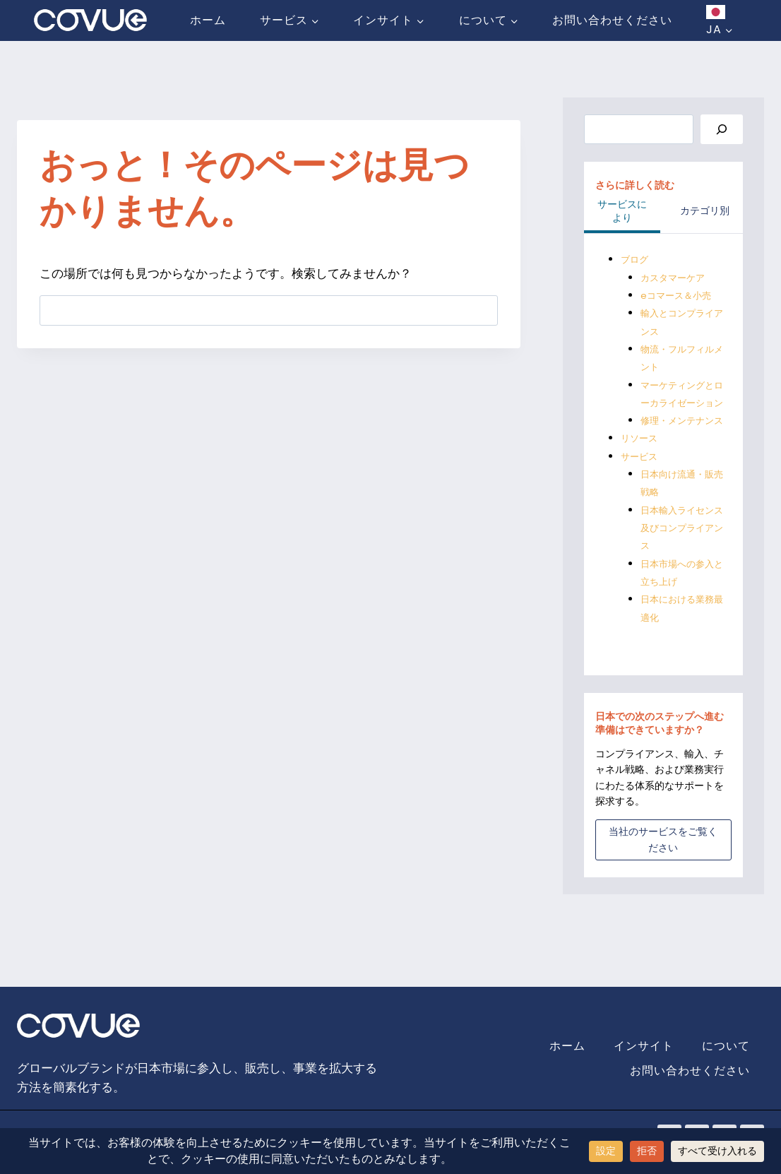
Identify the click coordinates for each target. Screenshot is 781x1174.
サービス (640, 492)
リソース (640, 475)
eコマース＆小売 (678, 296)
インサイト (644, 1046)
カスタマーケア (675, 278)
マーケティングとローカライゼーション (680, 403)
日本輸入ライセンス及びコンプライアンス (680, 564)
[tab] (622, 213)
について (726, 1046)
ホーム (208, 20)
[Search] (721, 129)
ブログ (635, 260)
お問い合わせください (612, 20)
